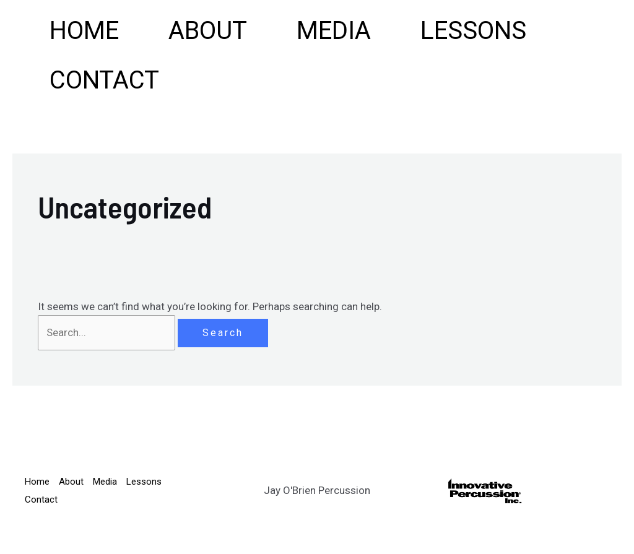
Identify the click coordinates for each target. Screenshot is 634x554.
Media (334, 30)
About (207, 30)
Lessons (473, 30)
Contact (104, 80)
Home (84, 30)
